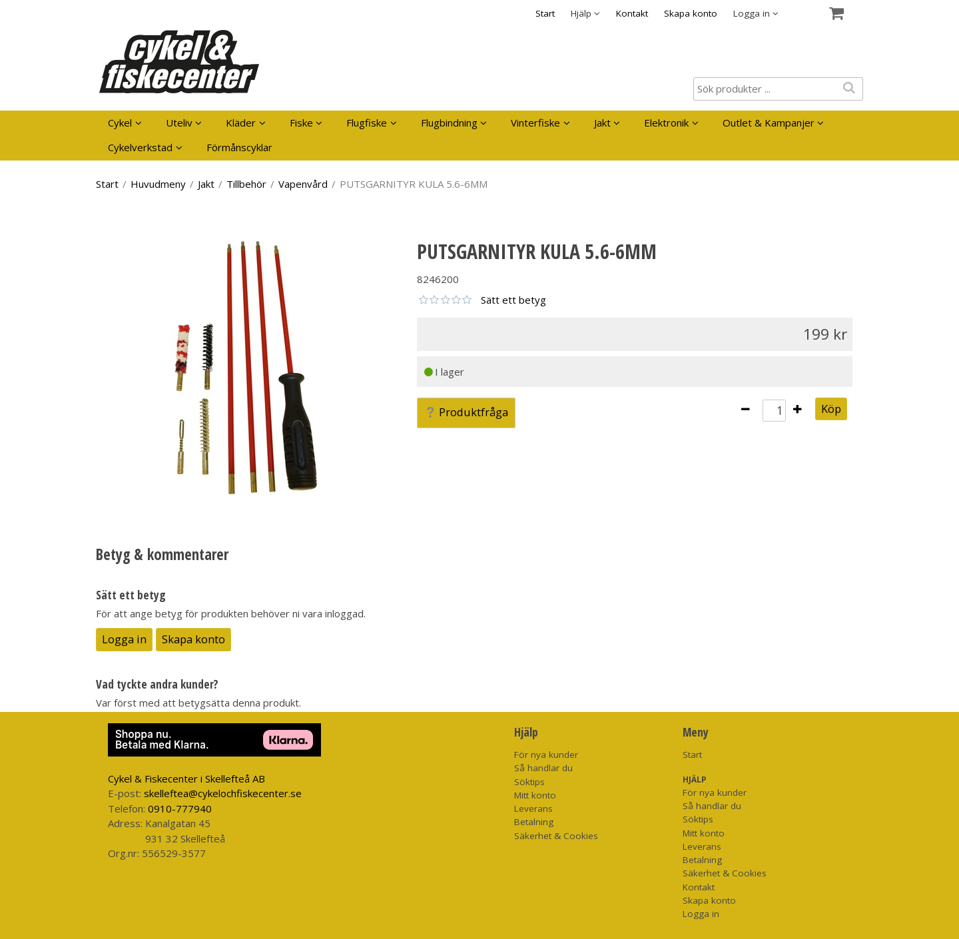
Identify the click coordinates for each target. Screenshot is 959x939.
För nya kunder (546, 755)
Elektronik (666, 122)
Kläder (241, 122)
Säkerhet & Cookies (556, 836)
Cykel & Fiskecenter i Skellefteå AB (186, 778)
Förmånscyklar (239, 147)
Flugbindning (449, 122)
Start (545, 13)
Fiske (301, 122)
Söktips (529, 782)
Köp (831, 408)
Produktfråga (466, 412)
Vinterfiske (535, 122)
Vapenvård (303, 183)
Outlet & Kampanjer (768, 122)
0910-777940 (180, 808)
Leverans (533, 808)
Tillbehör (246, 183)
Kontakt (632, 13)
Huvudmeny (158, 183)
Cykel (120, 122)
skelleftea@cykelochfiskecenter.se (223, 793)
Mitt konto (535, 795)
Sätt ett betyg (513, 299)
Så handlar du (543, 768)
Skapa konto (690, 13)
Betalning (533, 822)
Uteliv (179, 122)
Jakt (602, 122)
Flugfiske (366, 122)
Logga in (124, 639)
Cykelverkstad (140, 147)
